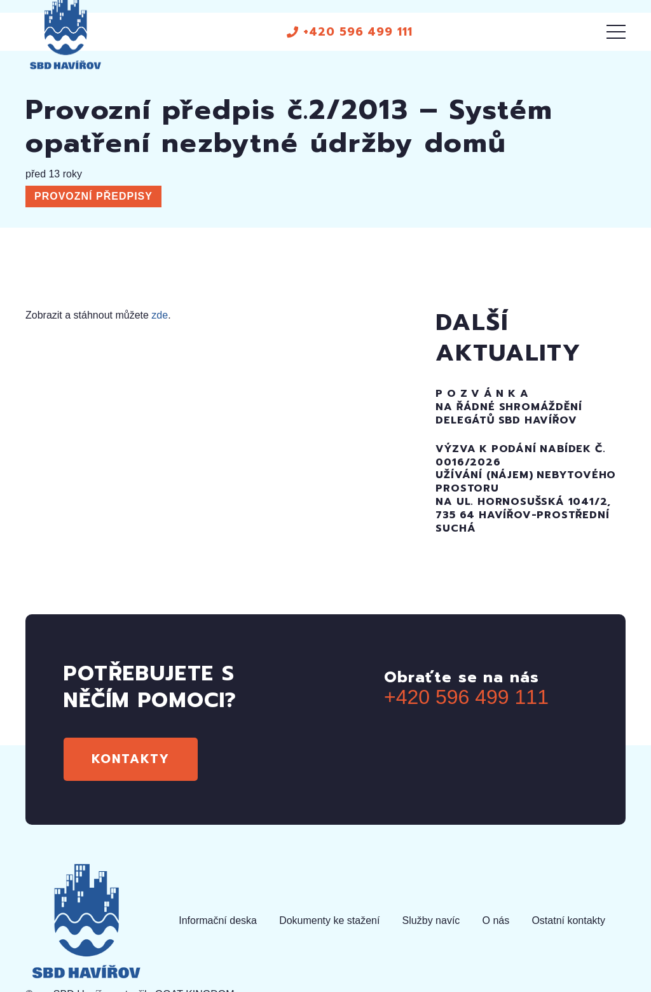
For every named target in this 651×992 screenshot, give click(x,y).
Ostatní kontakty (568, 920)
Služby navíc (431, 920)
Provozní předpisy (93, 196)
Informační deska (218, 920)
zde (159, 315)
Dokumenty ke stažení (329, 920)
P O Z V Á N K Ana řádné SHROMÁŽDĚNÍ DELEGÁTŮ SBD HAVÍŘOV (508, 407)
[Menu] (616, 32)
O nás (496, 920)
